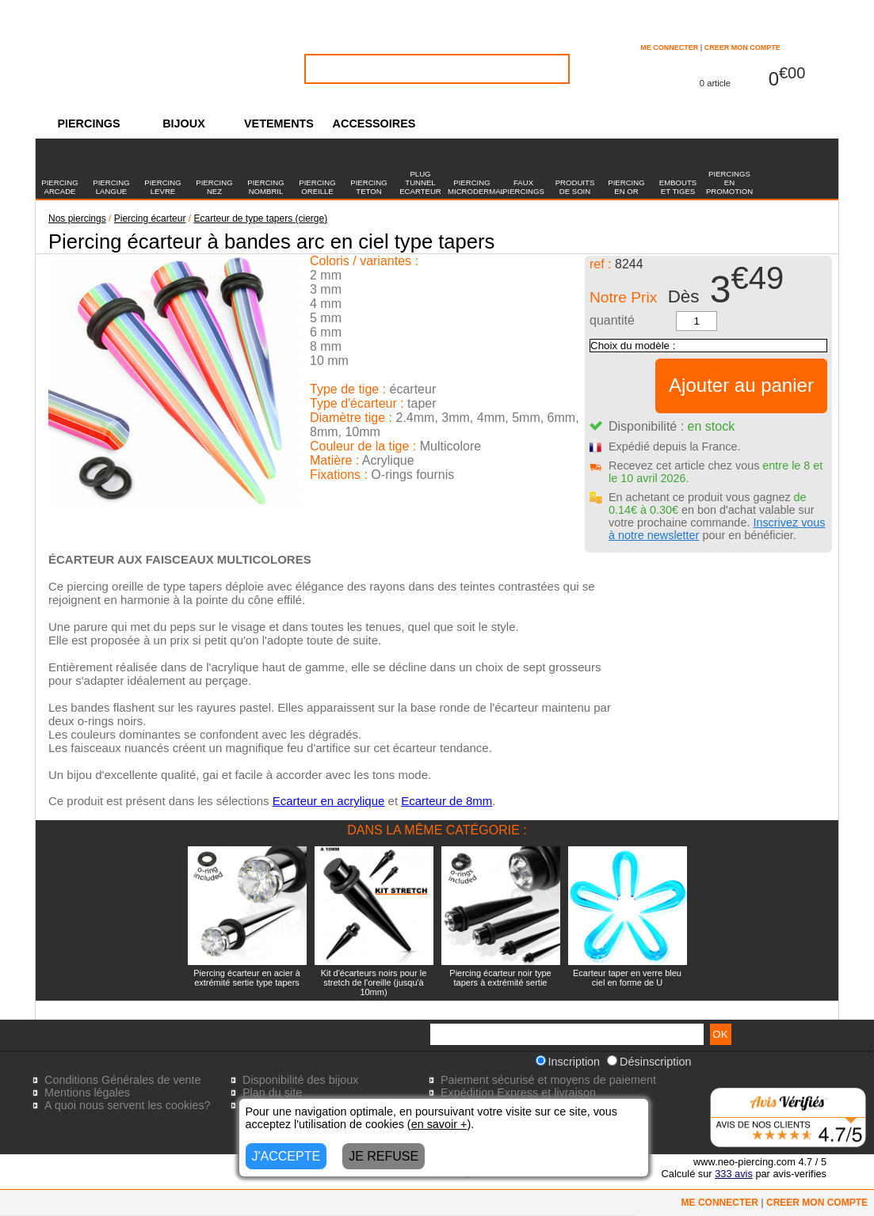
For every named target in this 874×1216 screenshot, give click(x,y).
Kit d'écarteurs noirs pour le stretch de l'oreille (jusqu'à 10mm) (374, 982)
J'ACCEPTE (286, 1156)
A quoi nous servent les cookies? (127, 1105)
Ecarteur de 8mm (446, 801)
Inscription (568, 1061)
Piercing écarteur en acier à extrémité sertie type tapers (246, 977)
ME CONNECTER (669, 47)
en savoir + (439, 1124)
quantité (612, 320)
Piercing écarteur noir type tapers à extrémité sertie (500, 977)
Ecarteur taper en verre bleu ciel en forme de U (627, 977)
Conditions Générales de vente (122, 1080)
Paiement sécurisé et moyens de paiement (548, 1080)
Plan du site (272, 1092)
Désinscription (649, 1061)
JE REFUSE (383, 1156)
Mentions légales (87, 1092)
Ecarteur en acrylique (329, 801)
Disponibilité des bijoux (300, 1080)
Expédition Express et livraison (518, 1092)
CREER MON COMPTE (742, 47)
